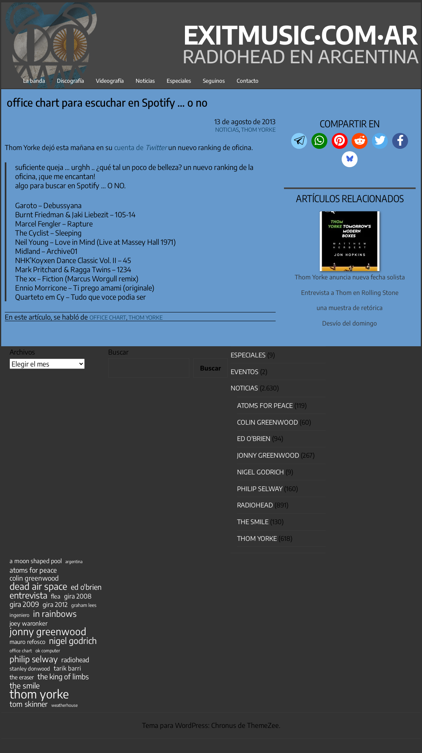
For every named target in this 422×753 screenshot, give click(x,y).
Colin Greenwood (267, 422)
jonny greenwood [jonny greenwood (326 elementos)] (48, 631)
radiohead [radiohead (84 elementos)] (75, 660)
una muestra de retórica (350, 307)
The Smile (252, 522)
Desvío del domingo (349, 323)
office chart (107, 316)
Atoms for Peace (265, 406)
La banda (34, 80)
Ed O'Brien (253, 439)
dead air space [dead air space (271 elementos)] (38, 586)
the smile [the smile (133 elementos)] (25, 685)
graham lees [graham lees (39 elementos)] (83, 605)
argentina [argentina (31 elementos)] (73, 561)
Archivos (22, 351)
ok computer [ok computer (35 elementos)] (47, 650)
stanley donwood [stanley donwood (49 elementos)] (30, 668)
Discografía (70, 80)
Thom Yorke (258, 128)
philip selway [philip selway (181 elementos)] (34, 659)
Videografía (110, 80)
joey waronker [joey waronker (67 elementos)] (28, 623)
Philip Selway (259, 489)
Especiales (179, 80)
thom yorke (145, 316)
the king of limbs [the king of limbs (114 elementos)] (63, 677)
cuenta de (140, 147)
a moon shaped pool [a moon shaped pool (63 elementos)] (36, 560)
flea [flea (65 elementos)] (55, 596)
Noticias (145, 80)
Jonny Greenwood (268, 455)
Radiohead (255, 505)
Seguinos (214, 80)
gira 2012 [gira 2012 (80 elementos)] (55, 605)
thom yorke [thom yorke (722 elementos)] (39, 694)
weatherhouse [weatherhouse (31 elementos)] (64, 705)
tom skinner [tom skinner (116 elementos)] (29, 704)
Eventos (245, 372)
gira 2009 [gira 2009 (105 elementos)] (24, 604)
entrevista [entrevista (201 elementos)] (28, 595)
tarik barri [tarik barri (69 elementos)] (67, 668)
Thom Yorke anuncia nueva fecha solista (350, 277)
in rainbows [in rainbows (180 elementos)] (54, 614)
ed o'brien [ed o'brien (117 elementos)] (86, 587)
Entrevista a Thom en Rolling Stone (350, 292)
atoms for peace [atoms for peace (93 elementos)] (33, 570)
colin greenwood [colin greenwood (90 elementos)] (34, 578)
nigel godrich (260, 472)
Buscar (118, 351)
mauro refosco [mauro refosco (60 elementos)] (27, 641)
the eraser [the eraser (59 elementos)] (22, 677)
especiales (248, 355)
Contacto (248, 80)
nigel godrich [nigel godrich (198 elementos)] (73, 641)
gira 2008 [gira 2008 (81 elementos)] (77, 596)
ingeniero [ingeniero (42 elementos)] (19, 615)
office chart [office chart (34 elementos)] (21, 650)
